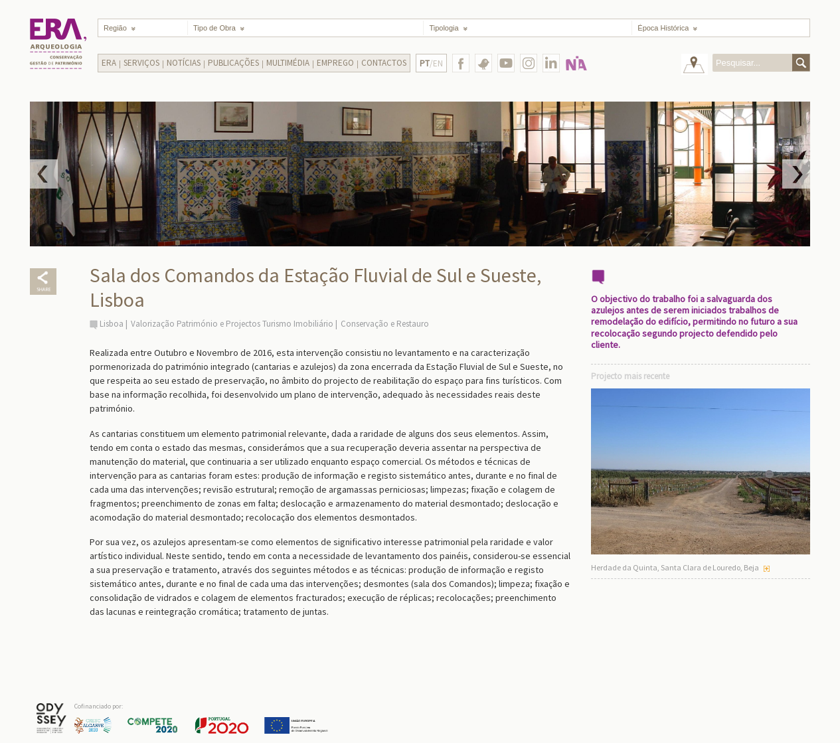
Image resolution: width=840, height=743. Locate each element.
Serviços (141, 62)
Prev (44, 174)
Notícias (184, 62)
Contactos (383, 62)
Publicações (233, 62)
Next (796, 174)
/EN (431, 63)
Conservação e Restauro (385, 323)
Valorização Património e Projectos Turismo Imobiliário (232, 323)
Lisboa (112, 323)
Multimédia (287, 62)
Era (109, 62)
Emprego (335, 62)
